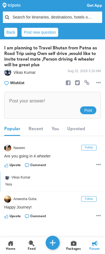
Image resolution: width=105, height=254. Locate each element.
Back (10, 32)
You (55, 129)
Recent (36, 129)
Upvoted (76, 129)
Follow (89, 147)
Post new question (40, 32)
